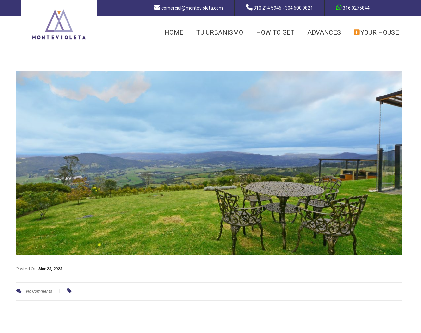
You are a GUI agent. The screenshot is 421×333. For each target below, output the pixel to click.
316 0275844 (353, 7)
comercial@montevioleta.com (188, 7)
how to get (275, 32)
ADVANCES (324, 32)
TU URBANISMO (219, 32)
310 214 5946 (279, 7)
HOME (174, 32)
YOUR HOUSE (376, 32)
